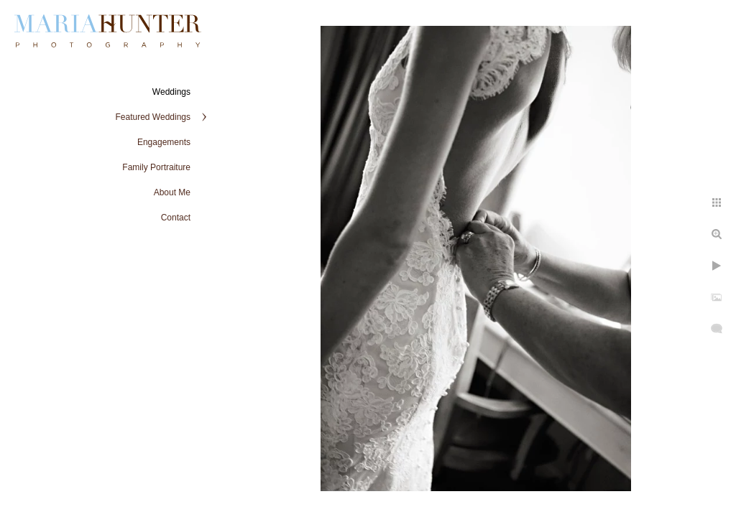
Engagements (163, 142)
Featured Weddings (152, 117)
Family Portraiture (156, 167)
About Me (172, 192)
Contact (175, 218)
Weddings (171, 92)
